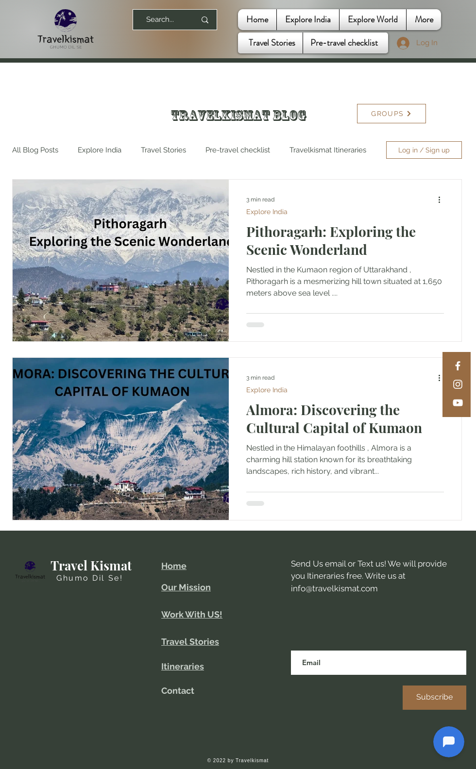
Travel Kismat (91, 565)
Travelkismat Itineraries (327, 150)
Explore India (99, 150)
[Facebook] (458, 366)
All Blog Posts (35, 150)
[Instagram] (458, 384)
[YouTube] (458, 403)
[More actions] (442, 199)
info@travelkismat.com (334, 588)
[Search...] (160, 20)
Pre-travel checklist (237, 150)
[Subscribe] (434, 697)
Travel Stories (163, 150)
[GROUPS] (391, 113)
